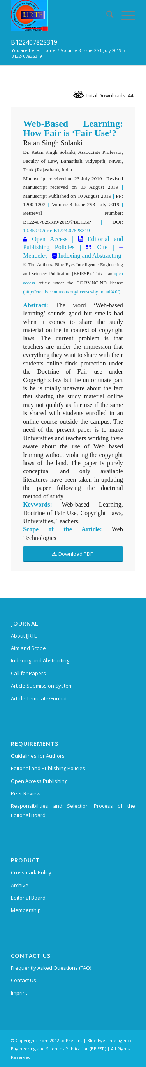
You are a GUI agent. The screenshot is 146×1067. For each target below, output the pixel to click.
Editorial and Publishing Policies (48, 768)
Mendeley (35, 255)
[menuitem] (106, 15)
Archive (19, 885)
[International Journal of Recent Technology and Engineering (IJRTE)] (60, 15)
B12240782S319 (34, 42)
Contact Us (23, 980)
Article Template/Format (39, 698)
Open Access (49, 239)
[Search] (106, 15)
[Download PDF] (73, 554)
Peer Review (25, 793)
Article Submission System (42, 685)
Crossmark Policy (31, 872)
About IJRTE (24, 635)
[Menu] (124, 15)
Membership (26, 910)
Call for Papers (28, 673)
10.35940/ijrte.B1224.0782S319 (56, 230)
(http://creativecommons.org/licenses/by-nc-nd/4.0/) (71, 292)
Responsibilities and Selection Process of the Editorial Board (73, 810)
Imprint (19, 992)
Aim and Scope (28, 648)
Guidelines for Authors (38, 755)
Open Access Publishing (39, 780)
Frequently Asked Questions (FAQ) (51, 967)
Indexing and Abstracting (89, 255)
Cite (102, 247)
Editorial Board (28, 897)
